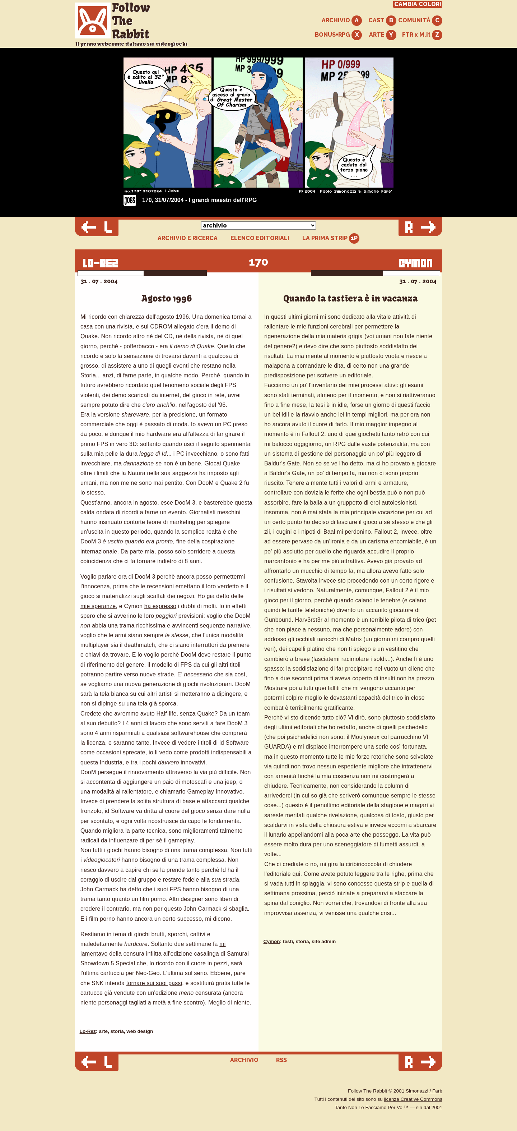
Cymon (272, 941)
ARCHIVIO (342, 20)
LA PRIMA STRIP (330, 238)
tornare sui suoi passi (154, 983)
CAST (382, 20)
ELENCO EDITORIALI (259, 238)
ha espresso (160, 606)
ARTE (382, 35)
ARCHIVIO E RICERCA (188, 238)
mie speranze (98, 606)
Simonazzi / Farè (424, 1091)
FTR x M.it (422, 35)
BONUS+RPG (338, 35)
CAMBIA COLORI (417, 4)
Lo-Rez (88, 1031)
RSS (281, 1060)
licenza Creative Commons (413, 1099)
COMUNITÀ (420, 20)
